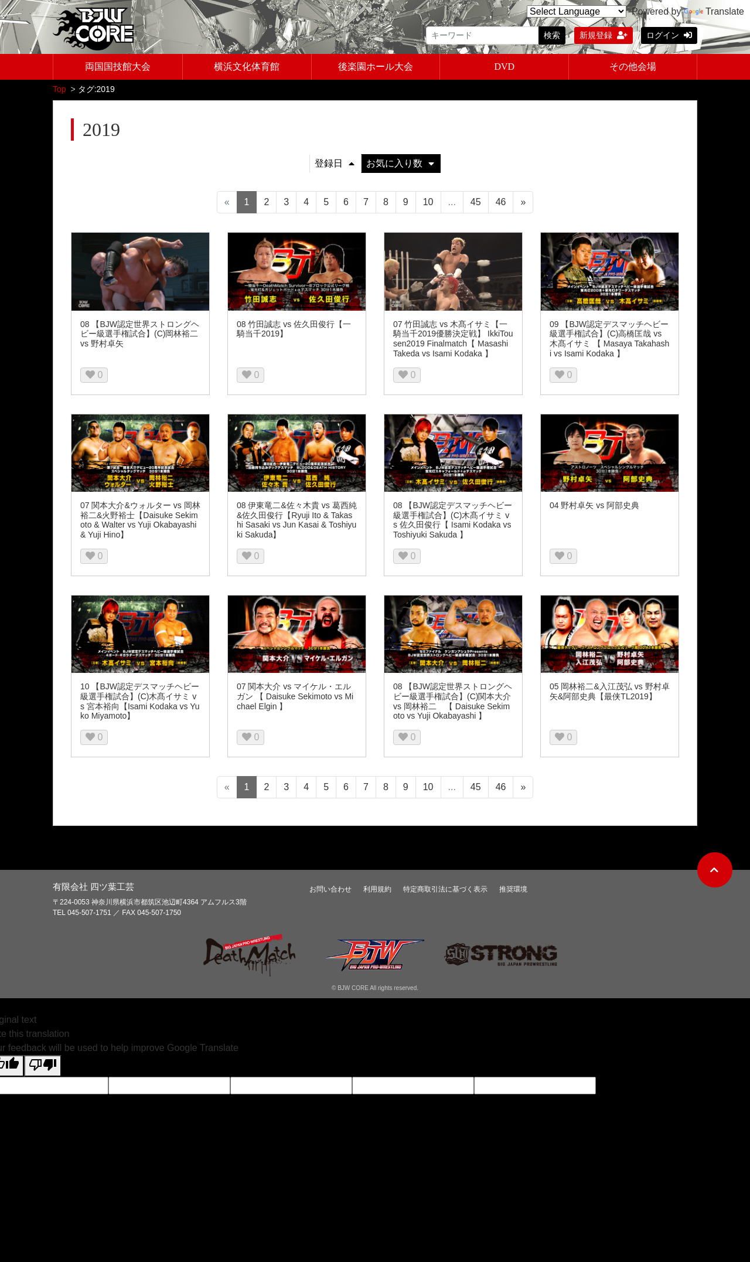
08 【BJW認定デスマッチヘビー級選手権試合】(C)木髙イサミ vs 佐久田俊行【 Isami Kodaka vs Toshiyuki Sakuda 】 (452, 521)
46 (501, 203)
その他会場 (632, 67)
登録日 (334, 164)
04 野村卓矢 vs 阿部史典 (594, 506)
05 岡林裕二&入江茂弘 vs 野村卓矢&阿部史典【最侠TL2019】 (610, 692)
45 (476, 203)
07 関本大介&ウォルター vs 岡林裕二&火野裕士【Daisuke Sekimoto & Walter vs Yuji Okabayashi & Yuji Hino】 (140, 521)
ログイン (669, 35)
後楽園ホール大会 (375, 67)
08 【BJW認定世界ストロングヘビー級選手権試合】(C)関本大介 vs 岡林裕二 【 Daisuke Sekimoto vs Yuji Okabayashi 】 (452, 702)
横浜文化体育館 (246, 67)
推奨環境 (513, 890)
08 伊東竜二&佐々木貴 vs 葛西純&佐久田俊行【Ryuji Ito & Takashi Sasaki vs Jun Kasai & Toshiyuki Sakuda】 (297, 521)
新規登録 (603, 35)
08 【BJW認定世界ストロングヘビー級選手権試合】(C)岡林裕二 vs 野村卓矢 (139, 335)
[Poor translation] (43, 1067)
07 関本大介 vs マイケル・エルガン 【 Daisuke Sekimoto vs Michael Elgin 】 (295, 697)
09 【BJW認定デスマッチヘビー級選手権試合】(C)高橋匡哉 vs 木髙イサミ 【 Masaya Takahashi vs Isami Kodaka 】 (609, 340)
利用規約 (377, 890)
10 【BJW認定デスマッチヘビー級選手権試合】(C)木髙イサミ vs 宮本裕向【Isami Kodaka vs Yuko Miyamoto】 (140, 702)
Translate (714, 11)
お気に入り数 (400, 164)
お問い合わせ (330, 890)
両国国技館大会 (118, 67)
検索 (552, 35)
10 (428, 203)
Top (59, 90)
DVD (504, 67)
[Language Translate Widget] (576, 11)
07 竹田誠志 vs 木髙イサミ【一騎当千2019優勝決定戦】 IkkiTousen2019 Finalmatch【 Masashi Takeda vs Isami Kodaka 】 (453, 340)
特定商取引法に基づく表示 (445, 890)
